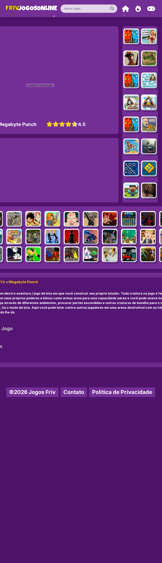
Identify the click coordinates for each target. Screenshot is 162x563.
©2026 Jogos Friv (32, 392)
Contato (73, 392)
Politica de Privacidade (122, 392)
